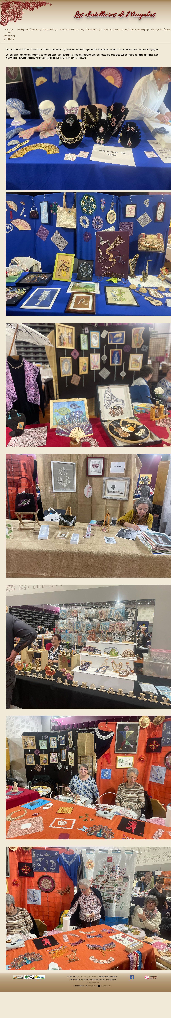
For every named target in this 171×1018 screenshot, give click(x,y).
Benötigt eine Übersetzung (9, 34)
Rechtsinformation (92, 983)
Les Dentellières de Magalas (87, 976)
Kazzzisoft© (92, 986)
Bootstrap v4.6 (104, 986)
